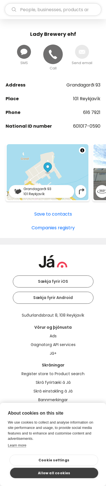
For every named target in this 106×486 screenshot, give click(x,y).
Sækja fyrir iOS (53, 281)
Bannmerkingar (53, 400)
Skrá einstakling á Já (53, 391)
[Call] (53, 54)
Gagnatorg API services (53, 344)
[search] (53, 9)
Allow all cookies (54, 473)
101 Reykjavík (86, 98)
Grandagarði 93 (83, 85)
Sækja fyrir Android (53, 297)
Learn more (17, 445)
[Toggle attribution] (82, 150)
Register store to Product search (53, 374)
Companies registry (53, 228)
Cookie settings (53, 460)
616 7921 (91, 112)
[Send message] (24, 52)
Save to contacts (53, 214)
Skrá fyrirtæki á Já (53, 382)
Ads (53, 336)
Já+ (53, 353)
